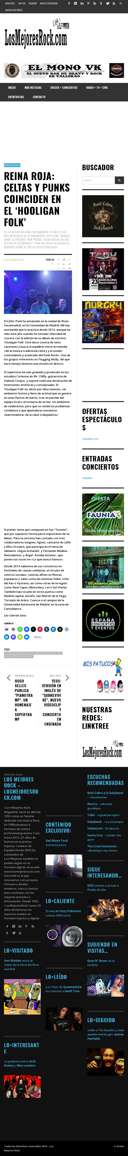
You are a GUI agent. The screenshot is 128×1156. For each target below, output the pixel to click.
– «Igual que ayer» (103, 815)
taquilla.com (90, 439)
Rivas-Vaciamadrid (24, 656)
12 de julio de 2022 (15, 259)
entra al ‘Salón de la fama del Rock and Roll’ (21, 965)
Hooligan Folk (29, 653)
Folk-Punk (15, 653)
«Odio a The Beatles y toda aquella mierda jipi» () (105, 1034)
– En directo (103, 828)
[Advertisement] (64, 132)
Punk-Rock (57, 653)
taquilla (87, 478)
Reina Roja (9, 656)
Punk (48, 653)
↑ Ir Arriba (118, 1146)
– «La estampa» (105, 822)
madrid (40, 653)
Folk (7, 653)
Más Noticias (12, 165)
